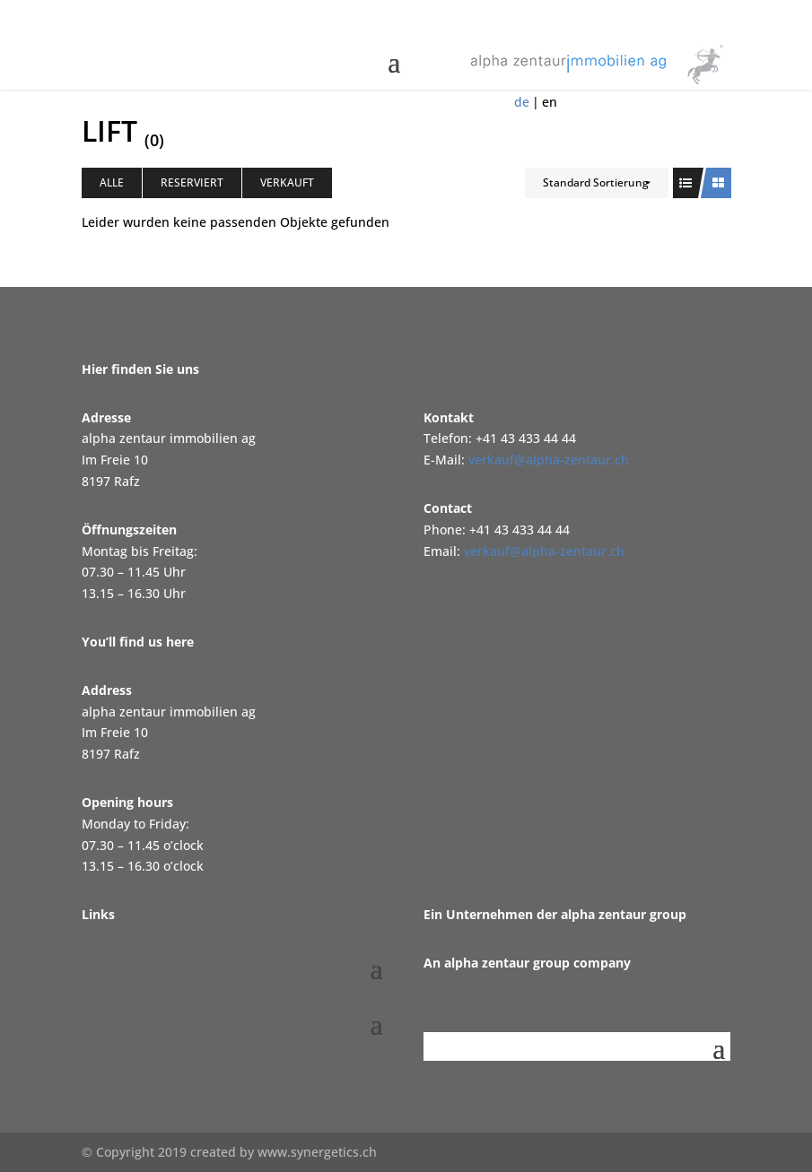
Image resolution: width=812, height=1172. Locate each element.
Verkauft (287, 182)
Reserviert (192, 182)
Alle (112, 182)
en (549, 101)
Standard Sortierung (596, 182)
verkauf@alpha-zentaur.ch (548, 459)
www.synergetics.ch (317, 1151)
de (521, 101)
